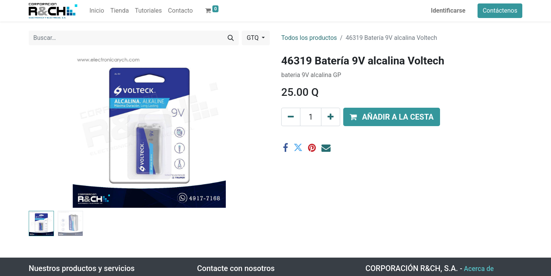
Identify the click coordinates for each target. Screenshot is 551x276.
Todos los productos (309, 37)
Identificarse (448, 10)
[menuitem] (96, 10)
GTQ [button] (253, 37)
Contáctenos (500, 10)
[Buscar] (231, 38)
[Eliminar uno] (290, 117)
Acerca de (479, 269)
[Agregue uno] (330, 117)
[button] (391, 117)
